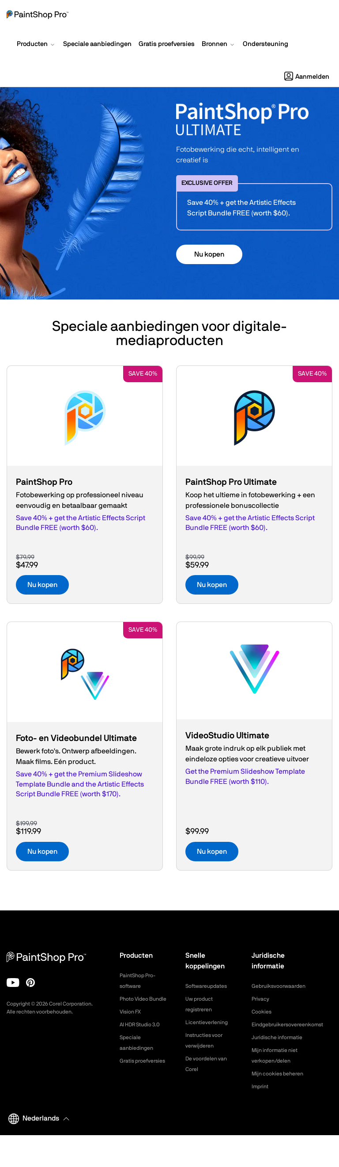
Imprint (261, 1118)
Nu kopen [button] (209, 254)
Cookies (263, 1012)
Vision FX (132, 1022)
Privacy (262, 999)
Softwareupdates (209, 986)
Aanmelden (306, 76)
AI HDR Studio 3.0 (144, 1035)
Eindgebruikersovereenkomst (293, 1024)
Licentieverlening (209, 1022)
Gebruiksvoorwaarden (282, 986)
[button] (36, 45)
